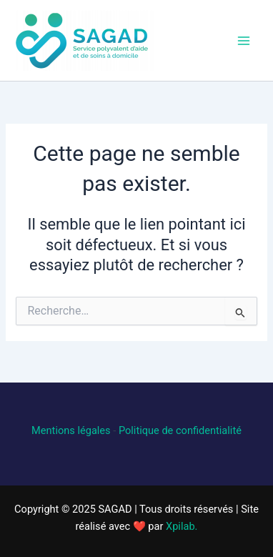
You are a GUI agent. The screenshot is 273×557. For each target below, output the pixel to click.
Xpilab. (181, 526)
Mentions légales (71, 430)
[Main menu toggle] (244, 41)
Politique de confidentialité (180, 430)
